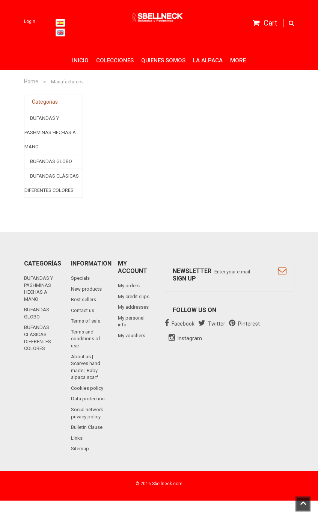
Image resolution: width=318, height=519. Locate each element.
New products (86, 289)
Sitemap (80, 448)
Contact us (82, 310)
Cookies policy (87, 388)
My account (132, 267)
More (238, 60)
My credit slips (133, 296)
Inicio (80, 60)
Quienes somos (163, 60)
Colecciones (115, 60)
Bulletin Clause (86, 427)
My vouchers (131, 335)
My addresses (133, 307)
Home (31, 81)
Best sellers (83, 299)
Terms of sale (85, 321)
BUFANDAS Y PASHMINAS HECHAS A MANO (50, 132)
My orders (129, 285)
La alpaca (208, 60)
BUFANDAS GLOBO (51, 161)
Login (29, 21)
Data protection (88, 398)
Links (77, 438)
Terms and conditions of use (85, 339)
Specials (80, 278)
